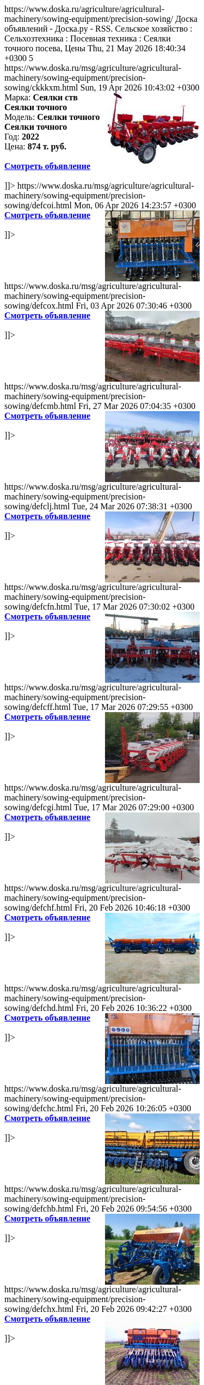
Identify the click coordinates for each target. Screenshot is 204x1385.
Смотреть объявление (47, 166)
